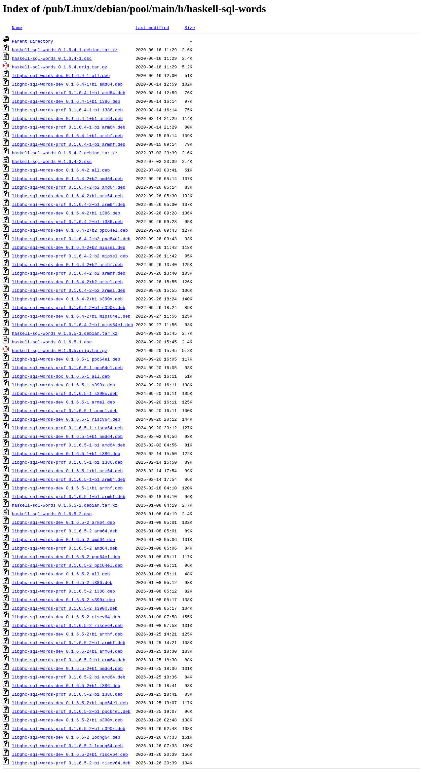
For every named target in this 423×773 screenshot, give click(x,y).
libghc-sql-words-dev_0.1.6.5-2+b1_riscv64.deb (70, 754)
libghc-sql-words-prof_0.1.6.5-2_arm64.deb (65, 531)
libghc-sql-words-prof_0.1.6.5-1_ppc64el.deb (67, 367)
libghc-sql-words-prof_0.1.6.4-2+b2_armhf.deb (68, 273)
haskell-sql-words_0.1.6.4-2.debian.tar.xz (65, 153)
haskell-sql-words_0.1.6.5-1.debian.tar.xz (65, 333)
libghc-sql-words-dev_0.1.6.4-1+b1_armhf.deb (67, 135)
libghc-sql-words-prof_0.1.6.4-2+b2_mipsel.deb (70, 256)
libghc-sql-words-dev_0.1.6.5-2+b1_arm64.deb (67, 651)
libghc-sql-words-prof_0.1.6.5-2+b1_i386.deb (67, 694)
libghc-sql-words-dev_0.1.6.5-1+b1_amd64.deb (67, 436)
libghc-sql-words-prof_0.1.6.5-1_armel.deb (65, 410)
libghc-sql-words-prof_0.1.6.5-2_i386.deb (63, 591)
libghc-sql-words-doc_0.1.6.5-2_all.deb (61, 574)
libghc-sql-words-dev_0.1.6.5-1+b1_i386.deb (66, 453)
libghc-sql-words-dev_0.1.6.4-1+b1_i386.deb (66, 101)
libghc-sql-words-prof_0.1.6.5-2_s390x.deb (65, 608)
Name (17, 27)
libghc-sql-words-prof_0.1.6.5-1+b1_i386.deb (67, 462)
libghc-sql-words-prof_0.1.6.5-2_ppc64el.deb (67, 565)
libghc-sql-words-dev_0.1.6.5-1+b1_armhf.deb (67, 488)
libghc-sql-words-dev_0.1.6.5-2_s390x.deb (63, 599)
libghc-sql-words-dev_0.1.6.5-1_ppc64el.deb (66, 359)
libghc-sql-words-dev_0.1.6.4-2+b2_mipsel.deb (68, 247)
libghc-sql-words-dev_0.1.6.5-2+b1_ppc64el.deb (70, 703)
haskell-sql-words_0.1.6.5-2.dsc (52, 514)
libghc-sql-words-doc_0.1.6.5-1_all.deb (61, 376)
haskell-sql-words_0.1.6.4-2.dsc (52, 161)
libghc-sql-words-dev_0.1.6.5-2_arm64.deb (63, 522)
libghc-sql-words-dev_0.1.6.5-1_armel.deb (63, 402)
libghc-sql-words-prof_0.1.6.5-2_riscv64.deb (67, 625)
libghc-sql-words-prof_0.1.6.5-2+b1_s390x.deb (68, 728)
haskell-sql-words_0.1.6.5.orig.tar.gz (59, 350)
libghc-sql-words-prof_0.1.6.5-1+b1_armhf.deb (68, 496)
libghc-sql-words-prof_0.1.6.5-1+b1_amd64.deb (68, 445)
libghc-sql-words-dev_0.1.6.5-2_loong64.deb (66, 737)
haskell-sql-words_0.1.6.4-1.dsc (52, 58)
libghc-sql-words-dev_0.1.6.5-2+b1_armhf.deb (67, 634)
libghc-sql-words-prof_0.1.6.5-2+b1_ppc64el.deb (71, 711)
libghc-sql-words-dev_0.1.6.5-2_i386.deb (62, 582)
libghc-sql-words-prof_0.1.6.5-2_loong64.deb (67, 746)
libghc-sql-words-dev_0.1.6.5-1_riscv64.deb (66, 419)
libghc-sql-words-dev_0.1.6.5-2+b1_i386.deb (66, 685)
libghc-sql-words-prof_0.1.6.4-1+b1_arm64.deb (68, 127)
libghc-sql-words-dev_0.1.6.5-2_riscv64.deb (66, 617)
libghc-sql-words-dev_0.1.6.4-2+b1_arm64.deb (67, 196)
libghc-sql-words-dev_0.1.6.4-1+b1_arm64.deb (67, 118)
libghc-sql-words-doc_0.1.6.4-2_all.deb (61, 170)
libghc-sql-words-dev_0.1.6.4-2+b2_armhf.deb (67, 264)
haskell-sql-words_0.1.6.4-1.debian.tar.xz (65, 50)
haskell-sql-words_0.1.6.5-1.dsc (52, 342)
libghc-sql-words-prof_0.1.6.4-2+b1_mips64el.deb (72, 325)
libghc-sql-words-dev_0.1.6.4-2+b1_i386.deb (66, 213)
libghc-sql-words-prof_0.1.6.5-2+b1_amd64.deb (68, 677)
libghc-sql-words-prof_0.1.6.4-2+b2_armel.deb (68, 290)
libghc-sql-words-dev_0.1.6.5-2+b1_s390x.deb (67, 720)
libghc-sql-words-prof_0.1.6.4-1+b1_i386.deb (67, 110)
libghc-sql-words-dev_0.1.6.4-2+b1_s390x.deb (67, 299)
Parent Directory (32, 41)
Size (189, 27)
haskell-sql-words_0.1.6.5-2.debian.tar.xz (65, 505)
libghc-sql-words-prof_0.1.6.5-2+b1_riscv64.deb (71, 763)
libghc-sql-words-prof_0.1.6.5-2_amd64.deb (65, 548)
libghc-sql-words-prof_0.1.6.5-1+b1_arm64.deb (68, 479)
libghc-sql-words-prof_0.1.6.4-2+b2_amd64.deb (68, 187)
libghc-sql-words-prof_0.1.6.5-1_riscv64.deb (67, 428)
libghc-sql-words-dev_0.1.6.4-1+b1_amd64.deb (67, 84)
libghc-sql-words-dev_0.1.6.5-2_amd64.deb (63, 539)
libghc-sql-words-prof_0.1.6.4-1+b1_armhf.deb (68, 144)
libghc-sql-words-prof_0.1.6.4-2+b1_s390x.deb (68, 307)
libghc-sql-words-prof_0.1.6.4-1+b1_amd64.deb (68, 93)
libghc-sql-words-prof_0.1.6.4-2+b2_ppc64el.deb (71, 239)
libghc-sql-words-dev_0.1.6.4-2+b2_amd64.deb (67, 178)
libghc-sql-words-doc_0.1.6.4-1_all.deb (61, 75)
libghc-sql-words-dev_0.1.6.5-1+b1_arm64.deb (67, 471)
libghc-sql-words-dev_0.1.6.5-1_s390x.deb (63, 385)
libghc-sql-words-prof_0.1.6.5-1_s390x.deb (65, 393)
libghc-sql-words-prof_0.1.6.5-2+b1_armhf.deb (68, 642)
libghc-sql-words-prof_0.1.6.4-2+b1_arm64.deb (68, 204)
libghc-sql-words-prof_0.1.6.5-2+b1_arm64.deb (68, 660)
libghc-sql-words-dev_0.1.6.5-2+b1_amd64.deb (67, 668)
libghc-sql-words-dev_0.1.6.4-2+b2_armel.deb (67, 282)
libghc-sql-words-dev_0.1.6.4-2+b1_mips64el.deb (71, 316)
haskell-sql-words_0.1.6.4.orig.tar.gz (59, 67)
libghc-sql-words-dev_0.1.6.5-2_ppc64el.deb (66, 557)
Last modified (152, 27)
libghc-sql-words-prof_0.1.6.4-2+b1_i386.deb (67, 221)
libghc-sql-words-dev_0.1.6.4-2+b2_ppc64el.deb (70, 230)
